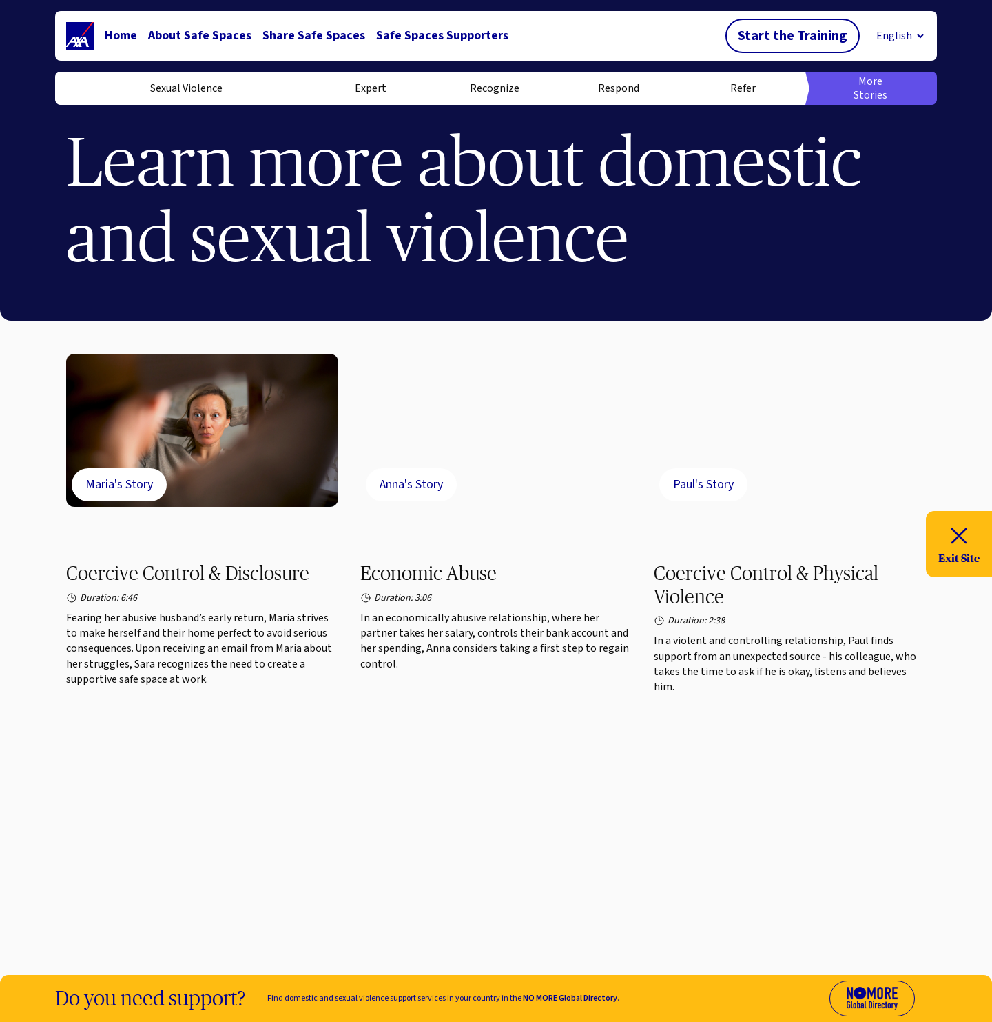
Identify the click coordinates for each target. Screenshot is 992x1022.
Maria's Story (119, 484)
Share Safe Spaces (313, 35)
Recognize (494, 88)
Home (121, 35)
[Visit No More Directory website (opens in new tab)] (872, 998)
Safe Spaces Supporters (442, 35)
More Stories (870, 88)
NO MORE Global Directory (570, 998)
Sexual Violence (186, 88)
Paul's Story (703, 484)
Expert (370, 88)
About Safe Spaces (199, 35)
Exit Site (959, 543)
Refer (743, 88)
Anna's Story (411, 484)
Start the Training (792, 36)
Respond (618, 88)
